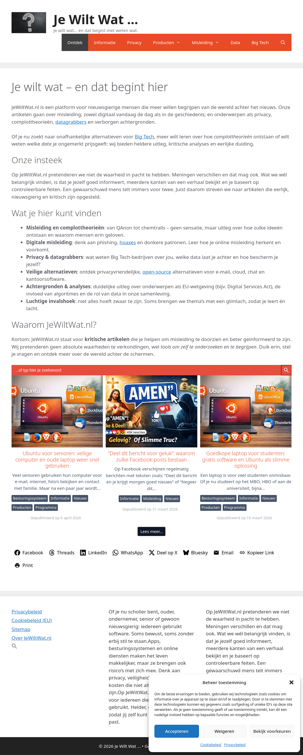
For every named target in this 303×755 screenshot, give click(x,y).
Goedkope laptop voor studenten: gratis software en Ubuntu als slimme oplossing (245, 411)
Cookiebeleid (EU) (32, 620)
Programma (45, 507)
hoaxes (128, 242)
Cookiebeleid (210, 744)
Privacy (134, 42)
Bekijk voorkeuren (272, 731)
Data (235, 42)
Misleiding (208, 42)
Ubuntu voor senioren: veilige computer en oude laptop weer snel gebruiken (57, 411)
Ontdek (74, 42)
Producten (169, 42)
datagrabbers (70, 121)
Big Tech (260, 42)
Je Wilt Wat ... (96, 19)
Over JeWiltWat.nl (31, 637)
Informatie (104, 42)
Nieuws (80, 498)
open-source (157, 271)
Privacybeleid (235, 744)
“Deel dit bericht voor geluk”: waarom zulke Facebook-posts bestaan (151, 411)
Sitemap (21, 629)
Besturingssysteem (29, 498)
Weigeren (224, 731)
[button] (291, 682)
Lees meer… (152, 531)
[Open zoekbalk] (282, 42)
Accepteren (176, 731)
